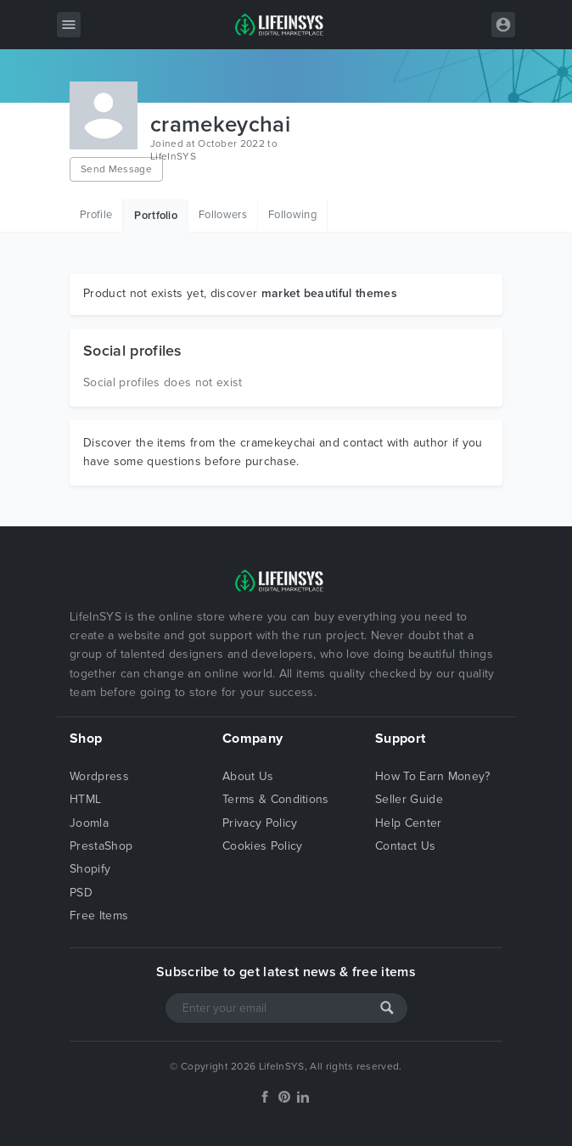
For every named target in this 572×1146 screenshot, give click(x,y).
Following (292, 215)
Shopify (90, 869)
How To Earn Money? (433, 776)
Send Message (116, 169)
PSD (81, 892)
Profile (96, 215)
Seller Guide (409, 799)
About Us (248, 776)
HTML (85, 799)
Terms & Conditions (275, 799)
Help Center (408, 823)
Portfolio (155, 215)
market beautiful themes (329, 293)
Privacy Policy (259, 823)
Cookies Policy (262, 846)
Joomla (89, 823)
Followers (223, 215)
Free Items (99, 915)
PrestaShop (101, 846)
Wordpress (99, 776)
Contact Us (405, 846)
